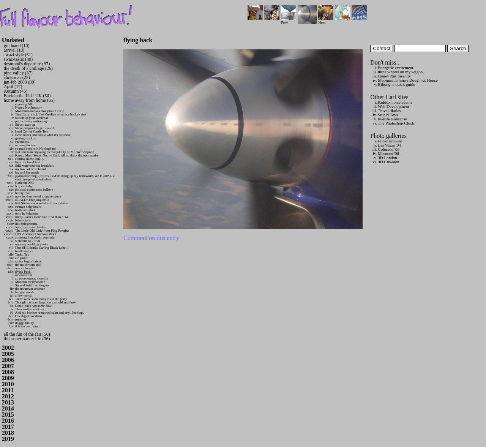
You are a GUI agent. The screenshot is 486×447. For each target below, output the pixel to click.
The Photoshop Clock (396, 123)
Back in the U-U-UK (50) (27, 95)
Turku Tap (22, 254)
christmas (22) (17, 77)
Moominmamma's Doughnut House (39, 111)
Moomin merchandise (30, 282)
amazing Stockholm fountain (35, 237)
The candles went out (29, 309)
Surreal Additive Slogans (32, 285)
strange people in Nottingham (35, 148)
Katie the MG (24, 183)
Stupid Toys (388, 114)
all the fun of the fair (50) (27, 334)
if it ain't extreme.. (27, 326)
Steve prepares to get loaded (34, 128)
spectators (22, 142)
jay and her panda (27, 172)
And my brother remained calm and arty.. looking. (49, 312)
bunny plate (23, 193)
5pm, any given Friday (30, 227)
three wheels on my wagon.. (401, 71)
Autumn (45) (15, 91)
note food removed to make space (38, 196)
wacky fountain (25, 268)
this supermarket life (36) (27, 338)
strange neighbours (28, 206)
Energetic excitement (395, 67)
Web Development (393, 106)
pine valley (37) (18, 73)
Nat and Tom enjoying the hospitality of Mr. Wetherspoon (54, 152)
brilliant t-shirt (25, 210)
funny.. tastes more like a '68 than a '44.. (42, 217)
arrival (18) (14, 50)
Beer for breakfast (27, 162)
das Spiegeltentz (26, 224)
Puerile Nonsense (392, 119)
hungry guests (24, 292)
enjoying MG (24, 104)
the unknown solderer (30, 289)
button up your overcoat (31, 118)
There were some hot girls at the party (41, 299)
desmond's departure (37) (27, 63)
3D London (387, 157)
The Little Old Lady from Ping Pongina (42, 230)
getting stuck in (25, 138)
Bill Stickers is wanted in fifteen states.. (42, 203)
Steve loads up (25, 124)
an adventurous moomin (31, 278)
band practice (24, 251)
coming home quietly (29, 159)
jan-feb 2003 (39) (20, 82)
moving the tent (26, 145)
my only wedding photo (31, 244)
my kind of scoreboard (30, 169)
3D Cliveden (388, 162)
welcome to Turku (27, 241)
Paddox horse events (395, 102)
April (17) (13, 86)
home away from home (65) (29, 100)
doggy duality (24, 323)
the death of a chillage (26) (28, 68)
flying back (23, 271)
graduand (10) (17, 45)
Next (325, 21)
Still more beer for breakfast (34, 165)
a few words (23, 295)
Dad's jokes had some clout (33, 306)
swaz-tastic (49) (18, 59)
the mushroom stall (28, 265)
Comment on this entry (151, 238)
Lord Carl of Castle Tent (32, 131)
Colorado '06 (388, 149)
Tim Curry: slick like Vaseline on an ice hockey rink (51, 114)
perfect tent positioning (31, 121)
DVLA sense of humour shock (36, 234)
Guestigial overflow (29, 316)
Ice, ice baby (24, 186)
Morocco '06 (388, 153)
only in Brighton (26, 213)
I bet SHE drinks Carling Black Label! (41, 248)
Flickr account (390, 141)
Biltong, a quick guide (396, 84)
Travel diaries (389, 110)
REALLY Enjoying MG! (32, 200)
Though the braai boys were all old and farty (45, 302)
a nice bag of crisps (28, 261)
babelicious (23, 220)
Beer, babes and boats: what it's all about (43, 135)
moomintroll (23, 275)
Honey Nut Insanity (28, 107)
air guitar (21, 258)
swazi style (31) (18, 54)
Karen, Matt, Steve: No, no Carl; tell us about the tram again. (57, 155)
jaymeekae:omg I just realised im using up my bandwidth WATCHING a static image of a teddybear (65, 177)
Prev (288, 21)
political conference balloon (34, 189)
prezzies (20, 319)
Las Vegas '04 (389, 145)
